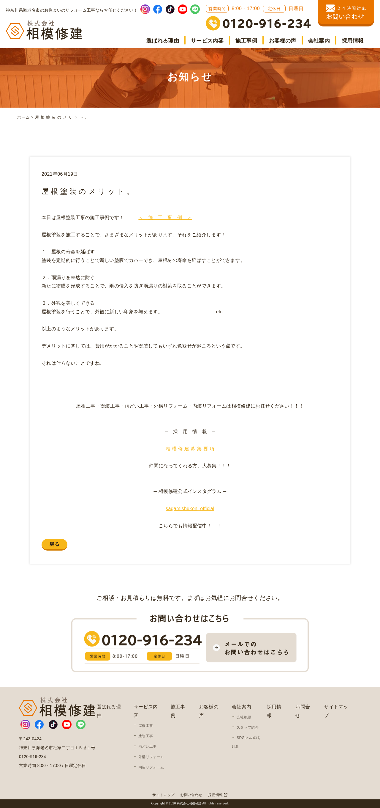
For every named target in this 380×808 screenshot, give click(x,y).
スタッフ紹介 (248, 727)
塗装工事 (145, 736)
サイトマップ (163, 795)
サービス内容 (207, 41)
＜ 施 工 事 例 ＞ (165, 217)
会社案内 (319, 41)
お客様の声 (282, 41)
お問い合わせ (191, 795)
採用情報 (352, 41)
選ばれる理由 (162, 41)
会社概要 (244, 717)
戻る (54, 544)
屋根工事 (145, 726)
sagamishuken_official (190, 508)
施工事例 (246, 41)
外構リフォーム (151, 757)
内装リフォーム (151, 767)
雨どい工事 (147, 746)
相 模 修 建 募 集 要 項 (190, 448)
